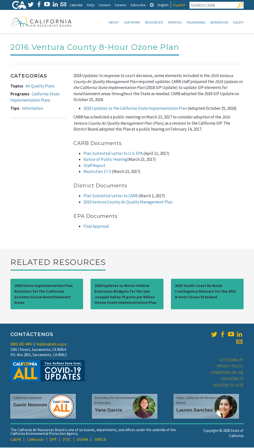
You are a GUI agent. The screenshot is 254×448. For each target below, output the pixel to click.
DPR (53, 440)
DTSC (67, 440)
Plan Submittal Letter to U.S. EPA (113, 154)
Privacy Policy (230, 366)
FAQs (91, 4)
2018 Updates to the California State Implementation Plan (135, 109)
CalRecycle (35, 440)
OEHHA (82, 440)
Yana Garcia (108, 410)
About (114, 22)
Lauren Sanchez (194, 410)
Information (32, 109)
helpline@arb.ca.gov (51, 344)
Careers (121, 4)
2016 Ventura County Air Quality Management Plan (127, 202)
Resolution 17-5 (97, 172)
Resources (154, 22)
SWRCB (100, 440)
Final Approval (96, 226)
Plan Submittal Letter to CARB (110, 196)
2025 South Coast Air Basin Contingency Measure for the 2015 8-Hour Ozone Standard (205, 291)
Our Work (132, 22)
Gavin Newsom (30, 405)
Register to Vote (228, 385)
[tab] (152, 5)
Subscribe (138, 4)
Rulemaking (196, 22)
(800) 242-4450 (21, 344)
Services (175, 22)
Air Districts (232, 379)
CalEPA (15, 440)
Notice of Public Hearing (105, 160)
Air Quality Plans (40, 86)
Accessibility (232, 360)
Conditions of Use (227, 373)
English (163, 4)
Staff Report (94, 166)
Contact (105, 4)
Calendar (76, 4)
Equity (238, 22)
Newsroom (219, 22)
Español (179, 4)
